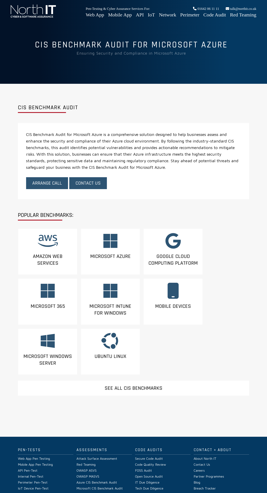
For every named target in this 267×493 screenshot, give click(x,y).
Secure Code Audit (149, 416)
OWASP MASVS (87, 434)
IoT (151, 14)
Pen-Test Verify (55, 476)
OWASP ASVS (86, 428)
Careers (199, 428)
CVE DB (138, 476)
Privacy (73, 476)
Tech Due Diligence (149, 446)
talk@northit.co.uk (241, 9)
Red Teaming (243, 14)
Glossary (151, 476)
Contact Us (88, 183)
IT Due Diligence (147, 440)
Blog (197, 440)
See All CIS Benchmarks (133, 345)
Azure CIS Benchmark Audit (96, 440)
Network (167, 14)
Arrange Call (47, 183)
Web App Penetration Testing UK (33, 17)
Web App (95, 14)
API (140, 14)
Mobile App (120, 14)
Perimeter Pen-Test (32, 440)
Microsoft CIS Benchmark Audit (99, 446)
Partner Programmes (209, 434)
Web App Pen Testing (34, 416)
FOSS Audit (143, 428)
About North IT (205, 416)
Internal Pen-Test (30, 434)
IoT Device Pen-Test (33, 446)
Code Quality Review (150, 422)
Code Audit (214, 14)
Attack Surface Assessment (96, 416)
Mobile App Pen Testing (35, 422)
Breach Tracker (205, 446)
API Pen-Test (27, 428)
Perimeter (189, 14)
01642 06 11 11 (206, 9)
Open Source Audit (149, 434)
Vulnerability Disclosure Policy (110, 476)
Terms (85, 476)
